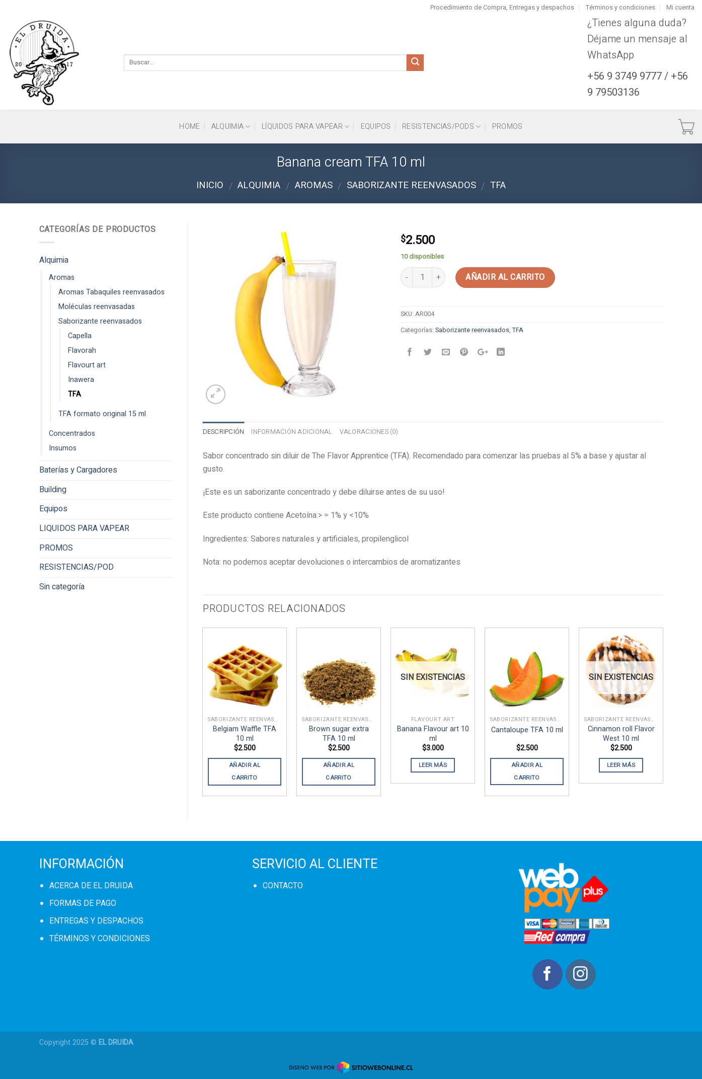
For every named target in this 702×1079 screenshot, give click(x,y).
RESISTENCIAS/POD (76, 567)
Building (52, 490)
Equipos (376, 126)
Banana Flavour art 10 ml (433, 734)
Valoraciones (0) (369, 431)
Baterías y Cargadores (78, 470)
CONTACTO (283, 886)
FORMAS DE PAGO (82, 903)
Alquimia (231, 126)
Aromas (314, 185)
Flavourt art (87, 365)
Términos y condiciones (620, 7)
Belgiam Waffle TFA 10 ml (244, 734)
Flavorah (82, 350)
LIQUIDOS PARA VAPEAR (84, 528)
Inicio (209, 185)
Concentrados (72, 433)
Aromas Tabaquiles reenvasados (111, 292)
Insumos (62, 448)
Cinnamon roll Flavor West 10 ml (621, 734)
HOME (189, 126)
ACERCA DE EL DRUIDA (91, 886)
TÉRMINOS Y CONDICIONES (99, 939)
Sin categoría (62, 587)
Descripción (224, 431)
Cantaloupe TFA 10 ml (527, 730)
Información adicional (291, 431)
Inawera (81, 379)
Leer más (433, 765)
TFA (498, 185)
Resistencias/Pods (441, 126)
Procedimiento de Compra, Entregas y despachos (502, 7)
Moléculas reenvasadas (96, 306)
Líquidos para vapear (305, 126)
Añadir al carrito (504, 277)
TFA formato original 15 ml (102, 414)
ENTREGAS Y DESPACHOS (96, 921)
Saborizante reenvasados (411, 185)
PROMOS (507, 126)
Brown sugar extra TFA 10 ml (339, 734)
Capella (80, 336)
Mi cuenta (680, 7)
